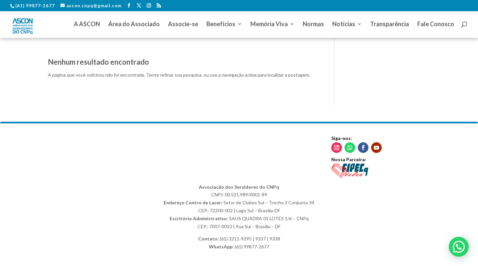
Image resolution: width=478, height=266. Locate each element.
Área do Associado (134, 25)
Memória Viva (269, 25)
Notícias (343, 25)
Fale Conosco (435, 25)
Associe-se (183, 25)
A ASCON (87, 25)
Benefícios (220, 25)
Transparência (389, 25)
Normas (313, 25)
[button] (459, 247)
